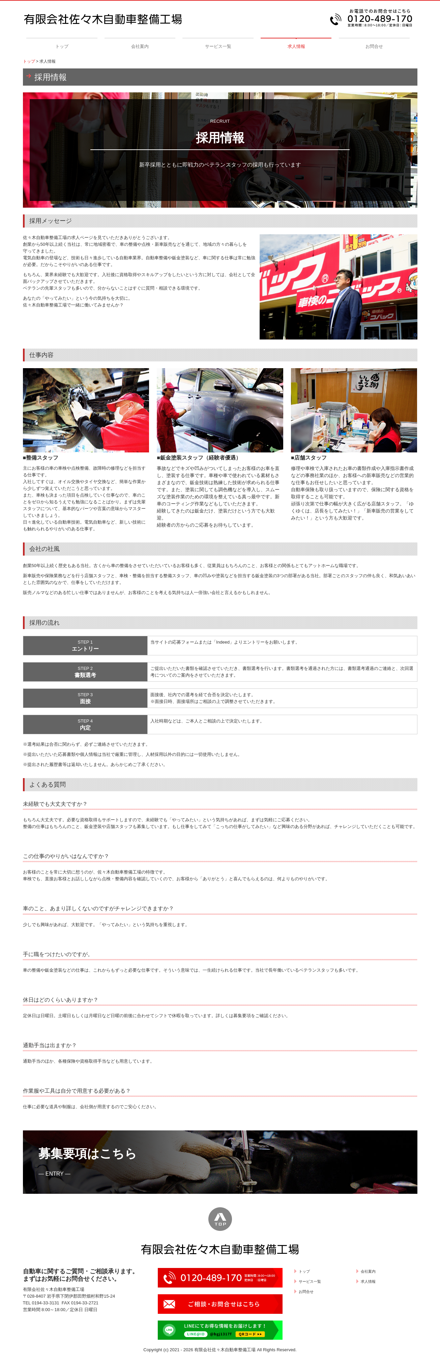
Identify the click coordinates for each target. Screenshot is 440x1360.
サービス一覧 (218, 46)
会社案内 (140, 46)
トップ (61, 46)
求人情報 (296, 46)
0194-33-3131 (45, 1302)
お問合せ (374, 46)
